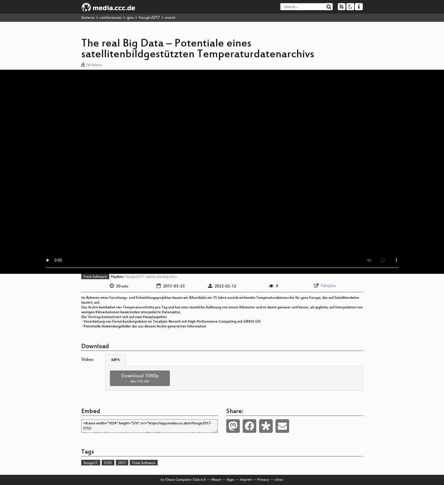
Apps (230, 480)
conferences (111, 17)
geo (130, 17)
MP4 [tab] (115, 360)
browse (88, 17)
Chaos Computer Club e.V (185, 480)
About (216, 480)
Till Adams (94, 65)
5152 (108, 463)
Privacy (263, 480)
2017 (122, 463)
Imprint (246, 480)
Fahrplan (328, 285)
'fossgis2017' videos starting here (151, 277)
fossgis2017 (149, 17)
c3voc (278, 480)
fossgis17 (91, 463)
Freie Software (95, 277)
